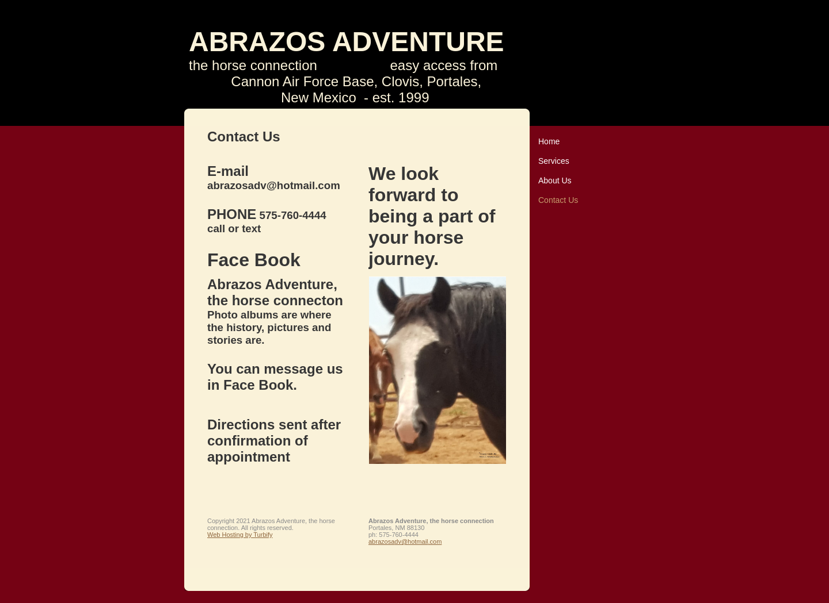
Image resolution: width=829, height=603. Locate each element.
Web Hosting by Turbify (240, 534)
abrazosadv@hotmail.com (405, 541)
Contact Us (558, 200)
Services (553, 161)
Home (549, 141)
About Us (555, 180)
